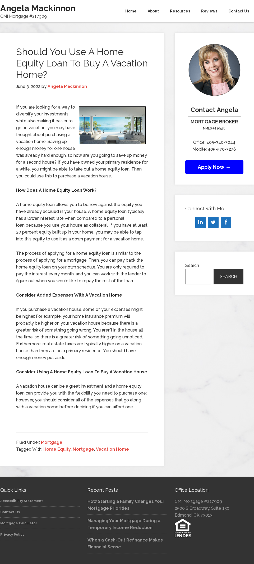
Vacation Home (112, 449)
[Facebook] (226, 222)
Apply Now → (214, 167)
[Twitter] (213, 222)
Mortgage (51, 442)
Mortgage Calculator (18, 523)
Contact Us (10, 512)
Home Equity (57, 449)
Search (192, 265)
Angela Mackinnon (37, 8)
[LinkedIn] (200, 222)
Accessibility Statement (21, 501)
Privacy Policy (12, 534)
